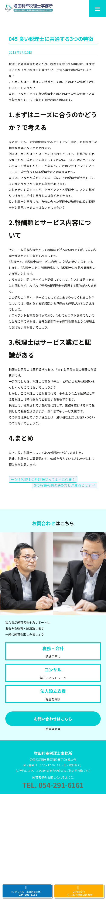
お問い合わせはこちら (53, 718)
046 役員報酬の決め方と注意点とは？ (64, 485)
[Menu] (97, 8)
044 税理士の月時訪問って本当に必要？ (43, 479)
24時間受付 (79, 891)
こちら (67, 523)
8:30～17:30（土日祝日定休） (27, 891)
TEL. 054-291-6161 (52, 785)
